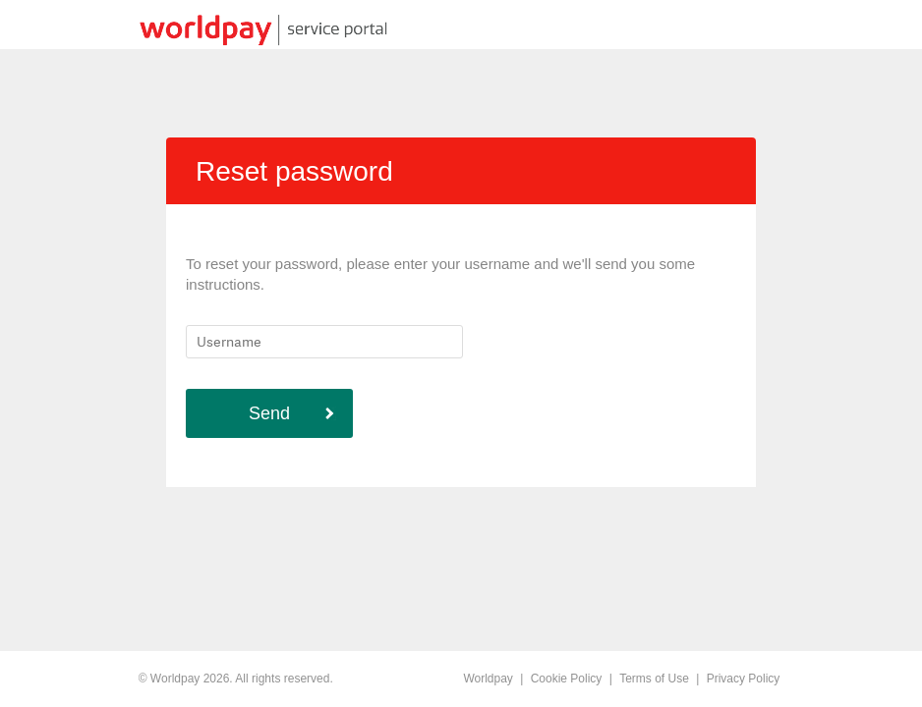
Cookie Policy (567, 678)
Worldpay (487, 678)
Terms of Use (654, 678)
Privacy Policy (743, 678)
